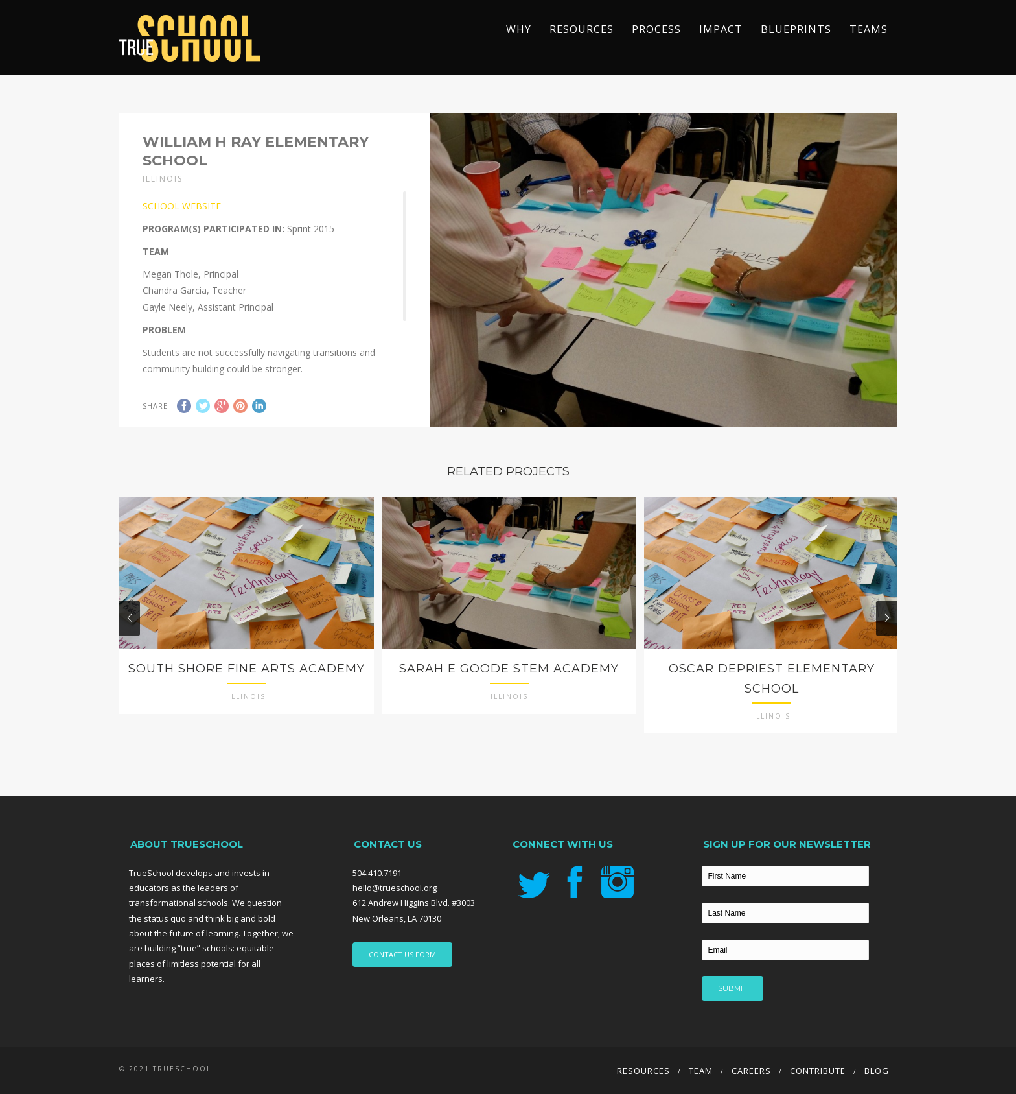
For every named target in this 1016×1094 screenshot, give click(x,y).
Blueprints (796, 29)
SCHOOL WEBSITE (182, 206)
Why (518, 29)
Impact (721, 29)
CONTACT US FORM (402, 954)
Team (701, 1070)
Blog (876, 1070)
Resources (581, 29)
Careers (751, 1070)
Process (656, 29)
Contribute (818, 1070)
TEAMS (868, 29)
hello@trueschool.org (394, 888)
